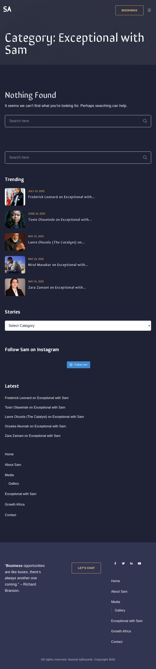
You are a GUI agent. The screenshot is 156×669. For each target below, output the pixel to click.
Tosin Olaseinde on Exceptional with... (60, 219)
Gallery (14, 483)
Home (9, 454)
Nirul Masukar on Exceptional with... (58, 264)
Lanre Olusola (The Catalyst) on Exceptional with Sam (44, 416)
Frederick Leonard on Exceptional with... (61, 196)
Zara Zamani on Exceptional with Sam (33, 435)
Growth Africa (15, 504)
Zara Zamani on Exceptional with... (57, 287)
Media (9, 475)
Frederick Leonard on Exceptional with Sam (37, 398)
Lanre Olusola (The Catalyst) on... (56, 241)
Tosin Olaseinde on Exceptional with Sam (35, 407)
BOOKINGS (129, 10)
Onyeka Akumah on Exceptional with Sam (35, 426)
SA (7, 8)
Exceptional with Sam (20, 494)
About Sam (13, 464)
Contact (10, 515)
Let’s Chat (86, 568)
